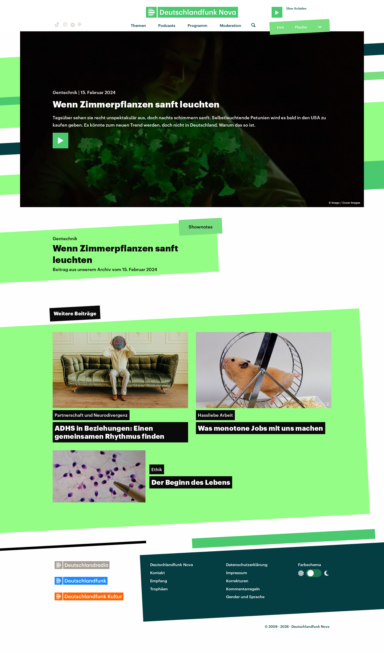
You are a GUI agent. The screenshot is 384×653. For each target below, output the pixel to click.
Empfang (158, 580)
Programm (197, 25)
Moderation (230, 25)
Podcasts (166, 25)
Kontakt (157, 572)
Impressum (236, 572)
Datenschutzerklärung (246, 564)
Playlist (301, 27)
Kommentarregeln (243, 588)
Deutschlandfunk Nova (171, 564)
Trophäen (159, 588)
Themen (138, 25)
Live (280, 27)
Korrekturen (237, 580)
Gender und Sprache (245, 596)
